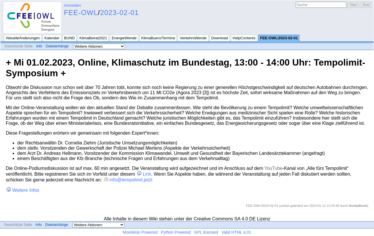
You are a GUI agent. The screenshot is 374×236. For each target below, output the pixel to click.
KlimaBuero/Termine (158, 38)
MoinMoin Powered (140, 232)
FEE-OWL (81, 12)
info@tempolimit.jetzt (130, 179)
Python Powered (176, 232)
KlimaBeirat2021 (93, 38)
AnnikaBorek (358, 205)
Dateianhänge (57, 46)
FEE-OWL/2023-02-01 (279, 38)
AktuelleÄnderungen (23, 38)
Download (219, 38)
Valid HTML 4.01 (236, 232)
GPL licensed (206, 232)
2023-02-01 (119, 12)
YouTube (273, 168)
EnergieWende (124, 38)
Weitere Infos (25, 190)
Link (147, 174)
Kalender (51, 38)
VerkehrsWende (193, 38)
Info (39, 46)
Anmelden (72, 5)
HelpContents (244, 38)
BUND (69, 38)
